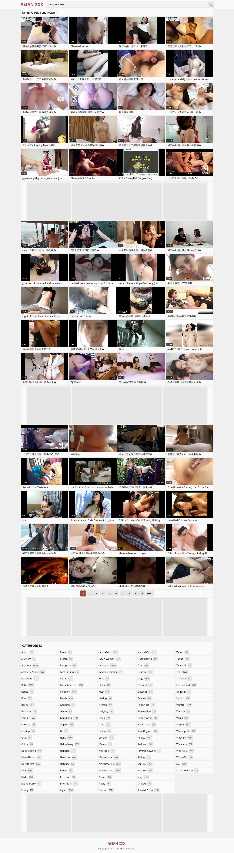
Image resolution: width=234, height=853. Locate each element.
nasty (105, 783)
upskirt (183, 698)
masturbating (110, 764)
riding (144, 757)
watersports (186, 731)
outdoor (145, 691)
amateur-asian (33, 672)
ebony (27, 790)
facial (66, 678)
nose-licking (148, 659)
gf (64, 731)
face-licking (69, 672)
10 (142, 593)
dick (27, 770)
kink (104, 678)
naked (105, 777)
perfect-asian (148, 718)
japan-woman (110, 659)
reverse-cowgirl (149, 751)
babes (27, 691)
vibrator (184, 705)
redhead (145, 744)
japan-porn (108, 652)
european (68, 665)
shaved (145, 783)
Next (150, 593)
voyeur (183, 724)
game (66, 711)
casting (28, 731)
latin (105, 724)
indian (66, 770)
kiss (104, 691)
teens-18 (184, 665)
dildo (27, 777)
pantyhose (146, 705)
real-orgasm (148, 731)
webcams (184, 744)
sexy (143, 777)
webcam (184, 737)
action (27, 652)
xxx (181, 764)
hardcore (68, 757)
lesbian (106, 737)
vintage (183, 711)
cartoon (28, 724)
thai (182, 672)
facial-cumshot (72, 685)
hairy (66, 737)
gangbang (69, 718)
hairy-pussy (70, 744)
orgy (144, 678)
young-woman (187, 770)
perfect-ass (147, 724)
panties (144, 698)
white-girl (184, 757)
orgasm (145, 672)
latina (105, 731)
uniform (183, 691)
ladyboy (106, 711)
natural (106, 790)
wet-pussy (184, 751)
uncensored (186, 685)
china (27, 744)
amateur (30, 665)
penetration (147, 711)
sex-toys (145, 770)
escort (66, 659)
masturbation (110, 770)
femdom (68, 691)
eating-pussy (31, 783)
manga (105, 744)
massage (107, 751)
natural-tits (147, 652)
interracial (69, 783)
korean (106, 705)
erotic (66, 652)
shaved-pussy (149, 790)
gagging (67, 705)
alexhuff (28, 659)
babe (27, 685)
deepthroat (31, 764)
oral (143, 665)
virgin (182, 718)
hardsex (67, 764)
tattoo (183, 659)
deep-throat (31, 757)
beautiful (29, 711)
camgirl (28, 718)
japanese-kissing (111, 672)
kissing (105, 698)
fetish (66, 698)
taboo (182, 652)
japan (67, 790)
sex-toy (145, 764)
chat (26, 737)
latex (104, 718)
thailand (183, 678)
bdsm (27, 705)
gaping (67, 724)
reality (145, 737)
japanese (108, 665)
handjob (68, 751)
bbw (26, 698)
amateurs (30, 678)
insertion (68, 777)
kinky (104, 685)
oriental (145, 685)
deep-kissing (31, 751)
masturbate (108, 757)
